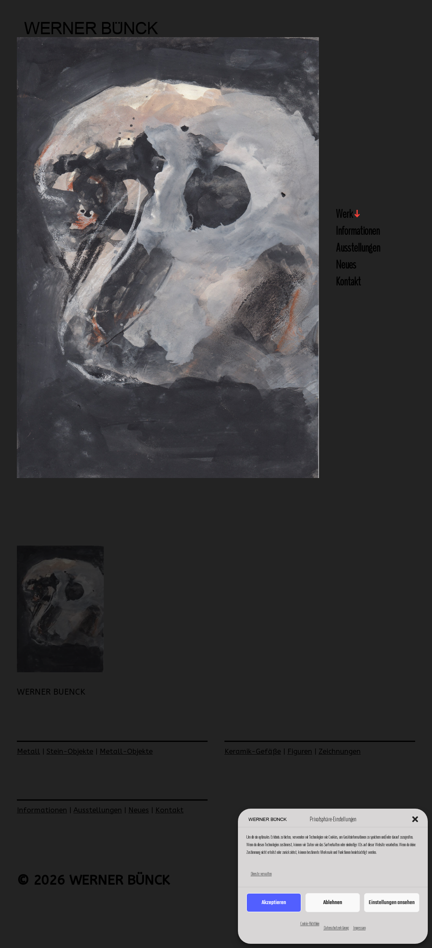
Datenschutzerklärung (336, 927)
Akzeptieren (274, 902)
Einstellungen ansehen (392, 902)
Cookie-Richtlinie (309, 923)
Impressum (359, 927)
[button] (415, 819)
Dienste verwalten (261, 873)
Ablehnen (332, 902)
